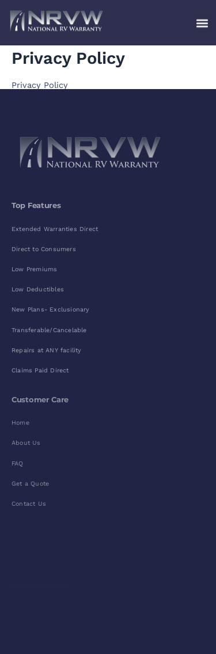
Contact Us (29, 503)
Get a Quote (30, 483)
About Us (26, 443)
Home (20, 422)
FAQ (18, 463)
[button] (201, 20)
